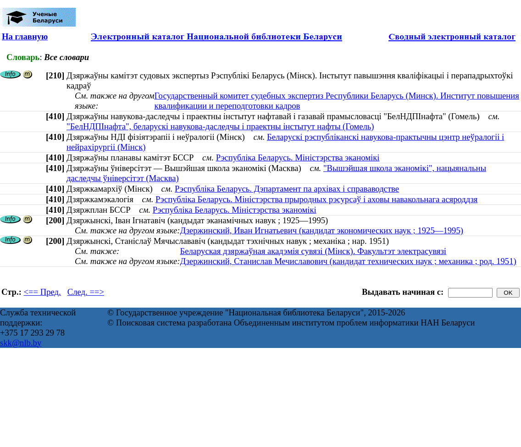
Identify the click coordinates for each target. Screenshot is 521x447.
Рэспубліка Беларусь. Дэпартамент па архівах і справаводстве (287, 188)
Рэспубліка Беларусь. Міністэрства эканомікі (298, 157)
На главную (25, 36)
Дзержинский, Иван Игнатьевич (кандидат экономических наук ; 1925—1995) (321, 230)
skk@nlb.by (20, 343)
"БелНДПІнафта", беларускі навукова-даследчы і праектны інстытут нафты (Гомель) (220, 126)
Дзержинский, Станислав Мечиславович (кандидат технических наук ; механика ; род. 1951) (348, 261)
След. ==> (85, 292)
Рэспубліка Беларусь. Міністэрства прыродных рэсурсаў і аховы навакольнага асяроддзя (316, 199)
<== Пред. (42, 292)
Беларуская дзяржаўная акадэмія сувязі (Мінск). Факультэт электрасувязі (313, 251)
